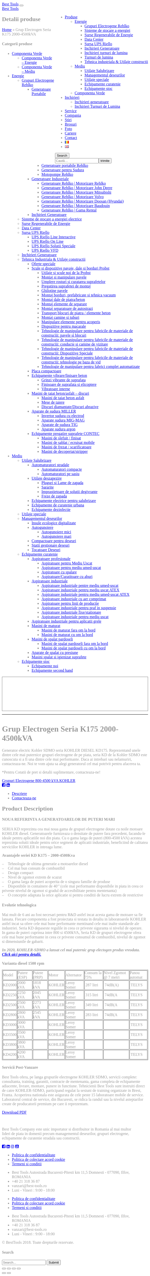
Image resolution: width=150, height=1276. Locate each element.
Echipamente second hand (52, 670)
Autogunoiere (42, 527)
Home (7, 30)
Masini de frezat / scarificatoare (66, 447)
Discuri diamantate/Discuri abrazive (69, 407)
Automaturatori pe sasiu (60, 474)
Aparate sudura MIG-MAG (63, 420)
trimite (105, 161)
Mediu (80, 66)
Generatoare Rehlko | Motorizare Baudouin (75, 206)
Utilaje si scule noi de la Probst (66, 273)
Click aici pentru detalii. (21, 954)
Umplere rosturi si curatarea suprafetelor (73, 282)
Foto (68, 129)
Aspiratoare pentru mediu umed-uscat (71, 568)
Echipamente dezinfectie (51, 509)
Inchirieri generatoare (92, 102)
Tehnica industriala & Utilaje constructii (116, 62)
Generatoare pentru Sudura (62, 170)
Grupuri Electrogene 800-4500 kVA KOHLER (38, 781)
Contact (71, 138)
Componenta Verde (90, 93)
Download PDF (14, 1112)
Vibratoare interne (55, 389)
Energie (81, 21)
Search (62, 155)
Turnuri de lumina (99, 57)
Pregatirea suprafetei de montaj (66, 286)
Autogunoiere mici (56, 532)
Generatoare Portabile (41, 91)
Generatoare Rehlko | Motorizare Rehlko (73, 183)
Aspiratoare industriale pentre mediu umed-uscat (79, 585)
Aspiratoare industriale (50, 581)
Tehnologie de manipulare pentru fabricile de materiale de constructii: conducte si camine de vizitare (87, 342)
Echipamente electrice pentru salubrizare (64, 500)
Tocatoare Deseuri (46, 550)
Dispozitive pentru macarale (63, 326)
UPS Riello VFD (45, 250)
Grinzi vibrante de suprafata (63, 380)
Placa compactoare (46, 371)
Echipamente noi (45, 666)
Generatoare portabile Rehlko (64, 165)
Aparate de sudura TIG (59, 425)
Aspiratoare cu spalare (59, 572)
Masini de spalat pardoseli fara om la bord (74, 643)
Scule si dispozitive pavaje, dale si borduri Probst (71, 268)
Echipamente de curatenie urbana (58, 505)
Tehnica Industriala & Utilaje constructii (53, 259)
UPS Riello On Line (47, 241)
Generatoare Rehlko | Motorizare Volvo (72, 197)
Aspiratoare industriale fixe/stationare (71, 612)
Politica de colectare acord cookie (38, 1159)
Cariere (70, 133)
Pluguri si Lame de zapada (62, 483)
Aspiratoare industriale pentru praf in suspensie (78, 608)
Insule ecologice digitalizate (54, 523)
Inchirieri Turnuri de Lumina (97, 106)
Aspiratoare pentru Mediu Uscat (66, 563)
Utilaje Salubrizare (99, 71)
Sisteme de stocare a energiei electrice (52, 219)
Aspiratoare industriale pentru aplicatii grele (66, 621)
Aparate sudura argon (58, 429)
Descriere (19, 793)
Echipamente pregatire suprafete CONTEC (65, 433)
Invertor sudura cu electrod (62, 416)
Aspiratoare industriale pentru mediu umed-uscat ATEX (85, 594)
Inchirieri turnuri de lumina (106, 53)
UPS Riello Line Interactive (53, 237)
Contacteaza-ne (24, 798)
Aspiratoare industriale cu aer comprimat (73, 599)
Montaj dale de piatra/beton (63, 299)
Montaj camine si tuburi (60, 317)
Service (71, 111)
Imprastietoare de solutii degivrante (69, 492)
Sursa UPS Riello (98, 44)
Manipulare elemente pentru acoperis (70, 322)
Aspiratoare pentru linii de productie (70, 603)
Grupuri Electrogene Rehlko (107, 26)
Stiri (68, 120)
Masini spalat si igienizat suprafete (59, 657)
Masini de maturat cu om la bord (67, 635)
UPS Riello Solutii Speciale (53, 246)
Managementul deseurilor (105, 75)
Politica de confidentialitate (33, 1155)
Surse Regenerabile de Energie (109, 35)
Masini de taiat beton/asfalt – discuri (60, 393)
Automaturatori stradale (50, 465)
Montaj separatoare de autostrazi (67, 308)
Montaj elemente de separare (64, 304)
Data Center (94, 39)
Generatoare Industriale (50, 179)
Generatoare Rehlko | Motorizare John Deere (76, 188)
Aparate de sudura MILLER (54, 411)
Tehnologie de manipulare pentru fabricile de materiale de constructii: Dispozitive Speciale (87, 351)
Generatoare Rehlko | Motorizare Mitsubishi (76, 192)
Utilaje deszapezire (47, 478)
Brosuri (71, 124)
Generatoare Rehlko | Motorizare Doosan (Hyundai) (82, 201)
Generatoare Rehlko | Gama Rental (69, 210)
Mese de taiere (52, 402)
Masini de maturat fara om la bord (68, 630)
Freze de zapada (54, 496)
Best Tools (10, 4)
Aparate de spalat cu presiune (55, 652)
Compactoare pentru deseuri (54, 541)
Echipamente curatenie (103, 84)
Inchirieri (72, 97)
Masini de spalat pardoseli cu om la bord (73, 648)
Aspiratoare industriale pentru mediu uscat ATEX (80, 590)
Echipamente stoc (98, 88)
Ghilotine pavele (54, 290)
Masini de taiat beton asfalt (62, 398)
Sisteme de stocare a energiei (107, 30)
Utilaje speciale (97, 79)
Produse (71, 17)
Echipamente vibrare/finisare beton (59, 375)
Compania (73, 115)
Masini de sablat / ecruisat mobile (68, 442)
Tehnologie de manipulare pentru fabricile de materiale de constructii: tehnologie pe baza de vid (87, 359)
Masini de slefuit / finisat (61, 438)
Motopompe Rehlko (57, 174)
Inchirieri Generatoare (102, 48)
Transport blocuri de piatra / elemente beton (76, 313)
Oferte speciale (43, 264)
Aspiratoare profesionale (51, 559)
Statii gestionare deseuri (51, 545)
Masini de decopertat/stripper (64, 451)
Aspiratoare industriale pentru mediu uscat (75, 617)
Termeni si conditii (27, 1164)
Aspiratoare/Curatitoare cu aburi (67, 576)
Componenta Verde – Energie (37, 60)
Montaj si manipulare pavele (64, 277)
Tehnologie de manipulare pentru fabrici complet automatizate (90, 366)
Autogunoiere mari (56, 536)
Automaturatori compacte (61, 469)
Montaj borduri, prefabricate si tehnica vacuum (78, 295)
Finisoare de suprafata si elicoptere (68, 384)
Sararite (47, 487)
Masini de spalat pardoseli (52, 639)
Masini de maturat (46, 626)
